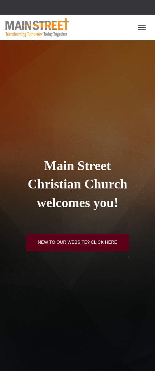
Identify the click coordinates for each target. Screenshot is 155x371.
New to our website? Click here (77, 242)
